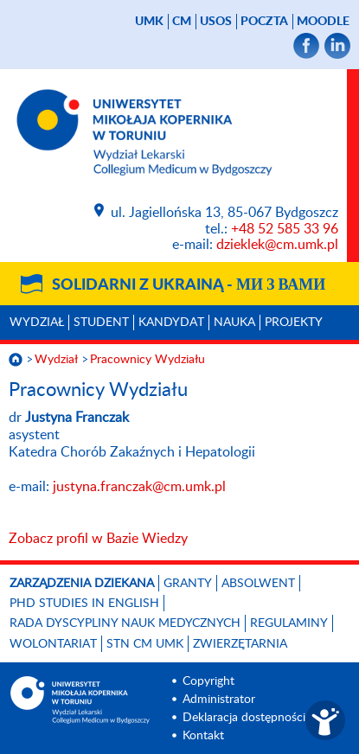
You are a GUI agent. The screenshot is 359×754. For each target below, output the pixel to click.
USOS (216, 22)
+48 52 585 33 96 (284, 229)
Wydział (37, 322)
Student (101, 322)
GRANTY (187, 584)
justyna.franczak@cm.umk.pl (139, 487)
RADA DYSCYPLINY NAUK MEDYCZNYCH (125, 623)
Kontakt (203, 736)
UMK (149, 22)
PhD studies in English (84, 603)
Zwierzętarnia (240, 644)
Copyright (208, 681)
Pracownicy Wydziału (147, 360)
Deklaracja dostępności (244, 718)
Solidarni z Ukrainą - (188, 285)
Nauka (234, 322)
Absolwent (258, 584)
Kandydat (171, 322)
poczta (264, 22)
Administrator (219, 699)
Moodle (323, 22)
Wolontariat (53, 644)
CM (181, 22)
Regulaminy (289, 623)
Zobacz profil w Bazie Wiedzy (98, 539)
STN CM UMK (144, 644)
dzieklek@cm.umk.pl (277, 245)
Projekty (294, 322)
